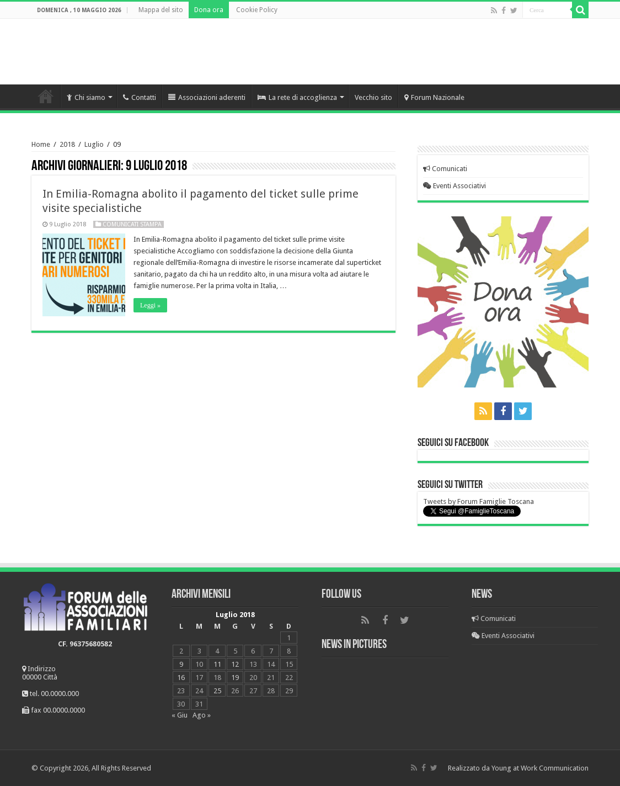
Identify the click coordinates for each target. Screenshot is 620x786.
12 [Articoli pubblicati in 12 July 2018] (235, 664)
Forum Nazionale (434, 97)
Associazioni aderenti (206, 97)
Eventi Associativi (454, 186)
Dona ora (208, 10)
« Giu (180, 715)
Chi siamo (86, 97)
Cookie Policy (256, 10)
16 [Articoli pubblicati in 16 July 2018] (181, 677)
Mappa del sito (160, 10)
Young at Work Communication (540, 768)
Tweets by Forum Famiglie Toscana (478, 501)
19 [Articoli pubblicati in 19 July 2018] (235, 677)
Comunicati (445, 168)
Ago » (202, 715)
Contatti (139, 97)
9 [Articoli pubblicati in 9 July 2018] (181, 664)
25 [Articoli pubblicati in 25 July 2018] (217, 691)
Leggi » (150, 305)
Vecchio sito (373, 97)
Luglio (94, 144)
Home (45, 96)
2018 (67, 144)
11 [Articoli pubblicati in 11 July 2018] (217, 664)
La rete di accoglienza (297, 97)
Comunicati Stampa (132, 224)
